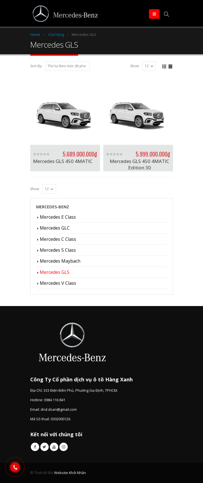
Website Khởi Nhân (70, 472)
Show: (134, 66)
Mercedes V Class (58, 283)
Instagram (63, 447)
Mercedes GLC (55, 228)
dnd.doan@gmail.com (59, 409)
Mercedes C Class (58, 239)
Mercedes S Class (58, 250)
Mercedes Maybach (60, 261)
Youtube (54, 447)
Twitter (44, 447)
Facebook (35, 447)
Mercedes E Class (58, 217)
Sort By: (36, 66)
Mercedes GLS (54, 272)
